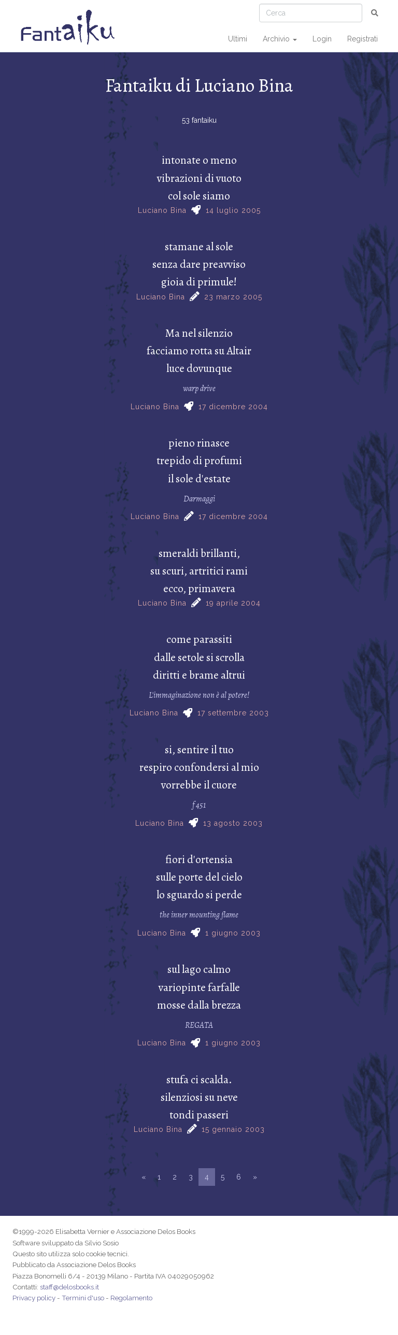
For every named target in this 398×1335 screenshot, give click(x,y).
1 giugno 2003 (233, 933)
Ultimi (237, 39)
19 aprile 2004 (233, 603)
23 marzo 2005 (233, 297)
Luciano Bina (162, 210)
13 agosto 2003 (233, 823)
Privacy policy (33, 1298)
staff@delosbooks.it (69, 1287)
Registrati (362, 39)
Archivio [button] (280, 39)
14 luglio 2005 (233, 210)
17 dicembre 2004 (233, 407)
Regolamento (131, 1298)
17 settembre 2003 (233, 713)
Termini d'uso (83, 1298)
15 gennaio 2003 (233, 1129)
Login (322, 39)
